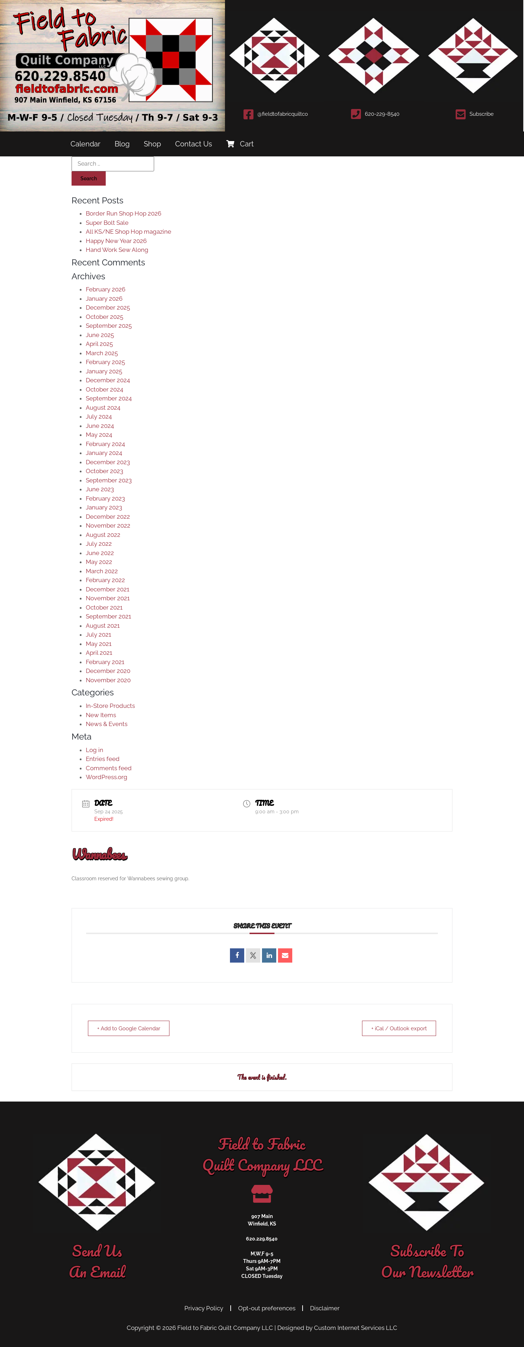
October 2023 (104, 471)
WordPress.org (106, 777)
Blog (122, 144)
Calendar (85, 144)
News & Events (106, 723)
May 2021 (98, 643)
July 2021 (98, 634)
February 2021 (105, 661)
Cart (240, 144)
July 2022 (99, 543)
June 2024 (100, 425)
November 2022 (108, 525)
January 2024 (104, 452)
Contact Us (193, 144)
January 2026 (104, 298)
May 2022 (99, 561)
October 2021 (104, 607)
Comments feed (109, 768)
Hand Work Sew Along (117, 249)
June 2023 (100, 489)
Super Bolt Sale (107, 222)
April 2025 (99, 343)
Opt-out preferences (266, 1308)
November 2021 (108, 598)
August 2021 (103, 625)
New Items (101, 715)
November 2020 (108, 680)
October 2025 (104, 316)
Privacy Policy (203, 1308)
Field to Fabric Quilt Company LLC (225, 1327)
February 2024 (105, 443)
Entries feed (103, 758)
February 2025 (105, 362)
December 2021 (107, 589)
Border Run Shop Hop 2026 (123, 213)
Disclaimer (325, 1308)
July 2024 (99, 416)
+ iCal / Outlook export (398, 1028)
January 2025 (104, 371)
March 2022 (102, 571)
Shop (152, 144)
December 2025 (108, 307)
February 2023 (105, 498)
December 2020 (108, 670)
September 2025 (109, 325)
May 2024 (99, 434)
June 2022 (100, 552)
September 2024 (109, 398)
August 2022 (103, 534)
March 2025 (102, 353)
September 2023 (109, 480)
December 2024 (108, 380)
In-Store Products (110, 705)
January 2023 (104, 507)
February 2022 (105, 580)
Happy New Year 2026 (116, 240)
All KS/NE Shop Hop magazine (128, 231)
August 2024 (103, 407)
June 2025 (100, 334)
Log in (94, 749)
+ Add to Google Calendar (129, 1028)
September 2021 (108, 616)
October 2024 (104, 389)
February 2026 (105, 289)
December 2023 (108, 462)
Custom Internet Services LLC (355, 1327)
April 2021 (99, 652)
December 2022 (108, 516)
